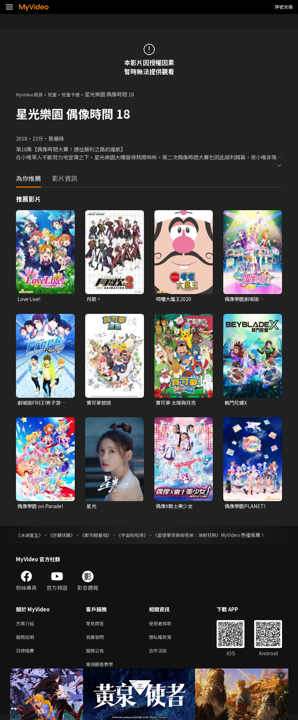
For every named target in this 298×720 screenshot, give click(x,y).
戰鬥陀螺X (237, 403)
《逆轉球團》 (64, 536)
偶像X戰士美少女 (175, 507)
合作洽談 (163, 654)
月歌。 (94, 299)
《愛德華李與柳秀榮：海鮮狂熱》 (198, 536)
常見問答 (96, 625)
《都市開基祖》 (101, 536)
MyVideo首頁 (32, 94)
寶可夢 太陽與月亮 (177, 403)
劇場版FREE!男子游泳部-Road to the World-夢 (43, 403)
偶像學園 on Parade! (41, 507)
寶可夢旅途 (100, 403)
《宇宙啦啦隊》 (140, 536)
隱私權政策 (166, 639)
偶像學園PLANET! (246, 507)
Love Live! (29, 299)
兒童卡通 (78, 94)
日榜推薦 (26, 654)
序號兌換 (284, 6)
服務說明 (26, 639)
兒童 (58, 94)
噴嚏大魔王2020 (174, 299)
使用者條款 (166, 625)
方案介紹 (26, 625)
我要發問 (96, 639)
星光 (92, 507)
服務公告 (96, 654)
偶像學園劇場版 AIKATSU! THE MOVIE (251, 299)
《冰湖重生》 (30, 536)
